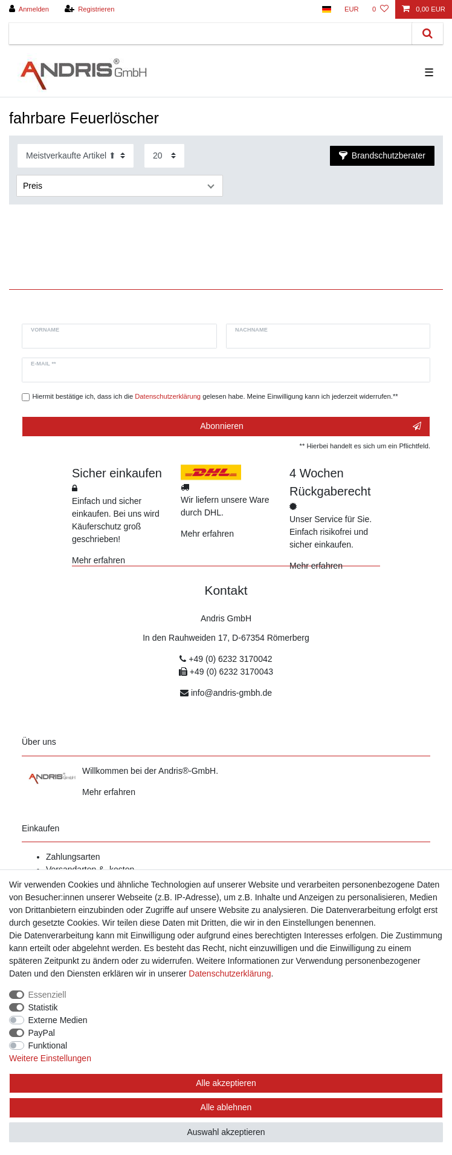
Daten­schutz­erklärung (230, 973)
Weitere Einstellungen (50, 1058)
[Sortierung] (76, 156)
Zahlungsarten (73, 857)
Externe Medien (58, 1020)
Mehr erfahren (98, 560)
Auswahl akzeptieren (226, 1132)
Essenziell (47, 995)
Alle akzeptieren (226, 1083)
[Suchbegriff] (210, 33)
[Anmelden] (29, 9)
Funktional (48, 1045)
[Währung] (352, 9)
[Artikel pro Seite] (164, 156)
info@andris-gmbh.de (231, 693)
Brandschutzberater (382, 155)
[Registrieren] (89, 9)
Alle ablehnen (226, 1107)
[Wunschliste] (380, 9)
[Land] (326, 9)
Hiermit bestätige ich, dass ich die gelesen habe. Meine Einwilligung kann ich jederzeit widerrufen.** (215, 396)
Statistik (43, 1007)
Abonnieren (310, 426)
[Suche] (427, 33)
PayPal (41, 1033)
